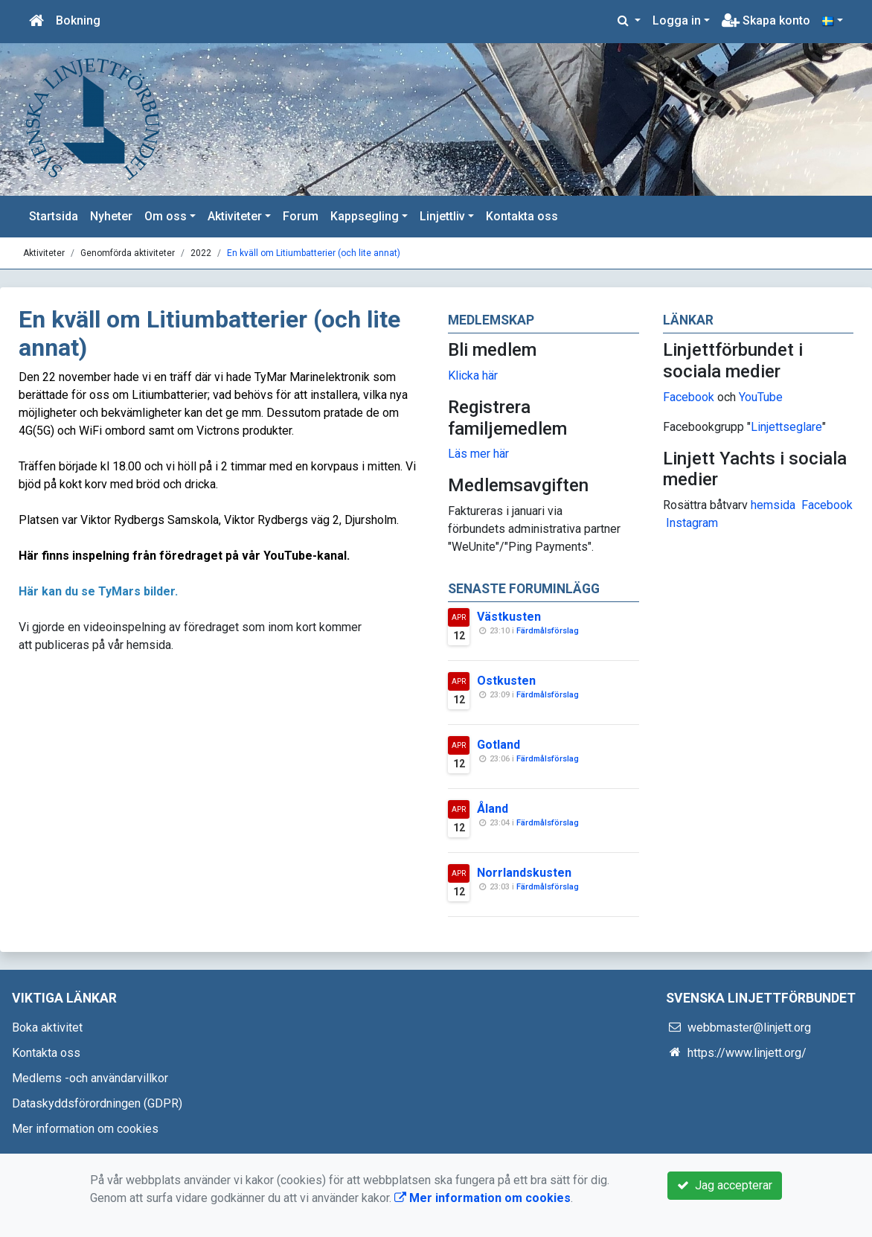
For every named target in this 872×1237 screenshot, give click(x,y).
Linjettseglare (786, 427)
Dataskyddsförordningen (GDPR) (97, 1103)
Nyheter (111, 216)
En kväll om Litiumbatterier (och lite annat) (313, 253)
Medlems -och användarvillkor (90, 1078)
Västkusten (509, 617)
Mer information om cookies (85, 1129)
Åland (492, 809)
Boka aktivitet (47, 1027)
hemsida (773, 505)
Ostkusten (506, 681)
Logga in (677, 20)
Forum (300, 216)
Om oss (165, 216)
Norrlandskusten (524, 873)
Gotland (498, 745)
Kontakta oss (522, 216)
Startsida (53, 216)
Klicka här (473, 375)
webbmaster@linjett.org (749, 1027)
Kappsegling (364, 216)
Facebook (688, 397)
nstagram (694, 523)
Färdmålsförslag (547, 631)
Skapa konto (766, 20)
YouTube (761, 397)
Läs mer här (478, 454)
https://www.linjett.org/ (747, 1053)
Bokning (78, 20)
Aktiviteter (235, 216)
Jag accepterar (724, 1185)
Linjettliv (442, 216)
